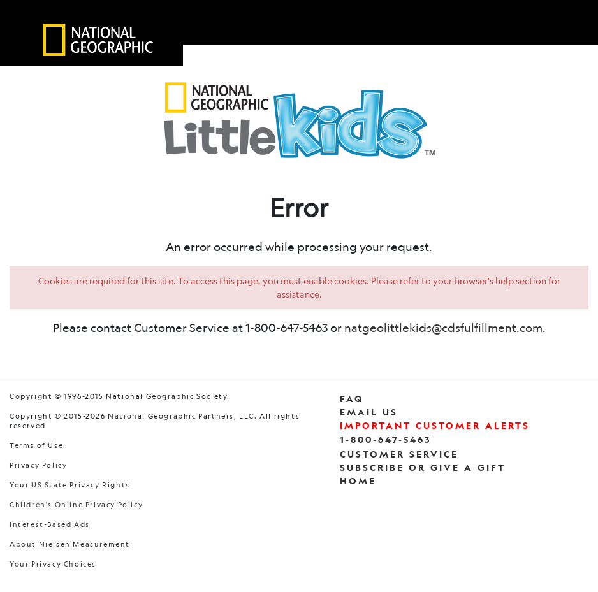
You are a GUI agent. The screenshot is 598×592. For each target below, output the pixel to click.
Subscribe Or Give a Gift (423, 467)
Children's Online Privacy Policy (76, 505)
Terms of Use (36, 446)
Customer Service (399, 454)
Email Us (369, 412)
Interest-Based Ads (50, 525)
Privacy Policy (38, 465)
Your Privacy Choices (53, 564)
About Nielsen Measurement (70, 544)
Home (358, 481)
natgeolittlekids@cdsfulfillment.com (443, 328)
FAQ (352, 399)
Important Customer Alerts (435, 425)
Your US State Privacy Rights (70, 485)
